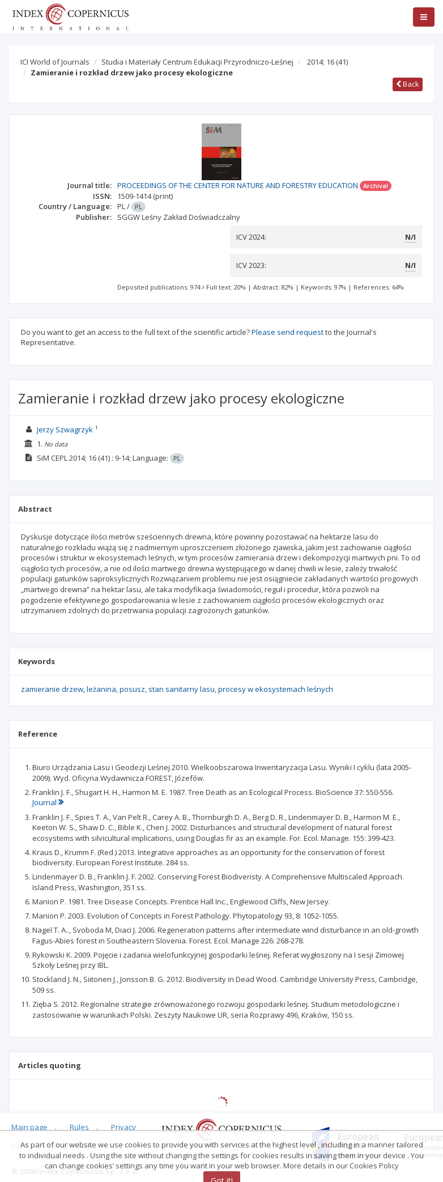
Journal (47, 802)
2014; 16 (327, 62)
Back (407, 84)
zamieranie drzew (52, 689)
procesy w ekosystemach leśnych (275, 689)
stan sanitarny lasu (181, 689)
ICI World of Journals (55, 62)
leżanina (101, 689)
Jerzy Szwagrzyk (65, 429)
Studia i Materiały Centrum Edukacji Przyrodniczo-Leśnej (197, 62)
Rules (79, 1127)
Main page (29, 1127)
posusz (132, 689)
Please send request (287, 332)
